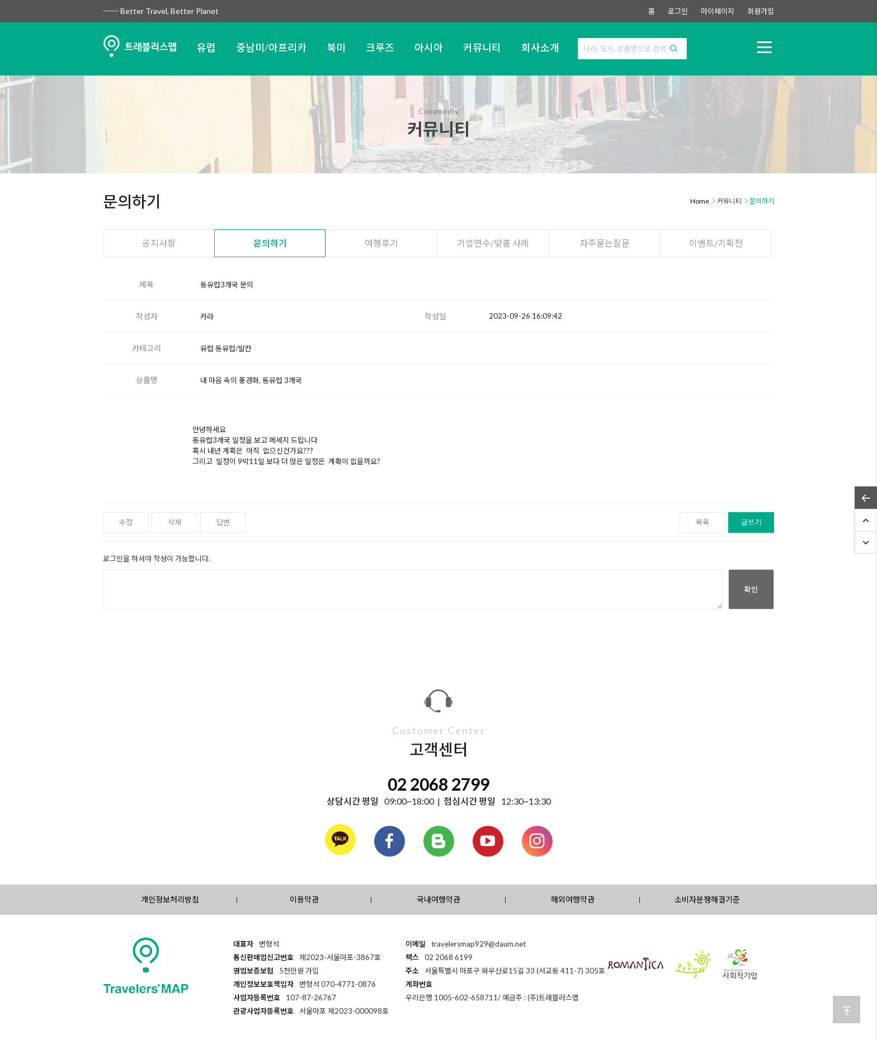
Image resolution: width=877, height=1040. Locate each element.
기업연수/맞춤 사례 (493, 243)
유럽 (206, 47)
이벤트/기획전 (716, 243)
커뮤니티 (482, 47)
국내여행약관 (438, 899)
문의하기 (270, 243)
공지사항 (159, 243)
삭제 (174, 522)
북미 (336, 47)
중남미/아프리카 (271, 47)
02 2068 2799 (438, 784)
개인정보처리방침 (170, 899)
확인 (751, 589)
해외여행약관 (573, 899)
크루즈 (380, 47)
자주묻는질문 (604, 243)
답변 (223, 522)
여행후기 (381, 243)
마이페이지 (717, 11)
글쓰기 (751, 522)
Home (699, 201)
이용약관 (304, 899)
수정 (126, 522)
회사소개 (540, 47)
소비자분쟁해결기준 (707, 899)
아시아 (428, 47)
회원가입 (760, 11)
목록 (702, 522)
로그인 (678, 11)
